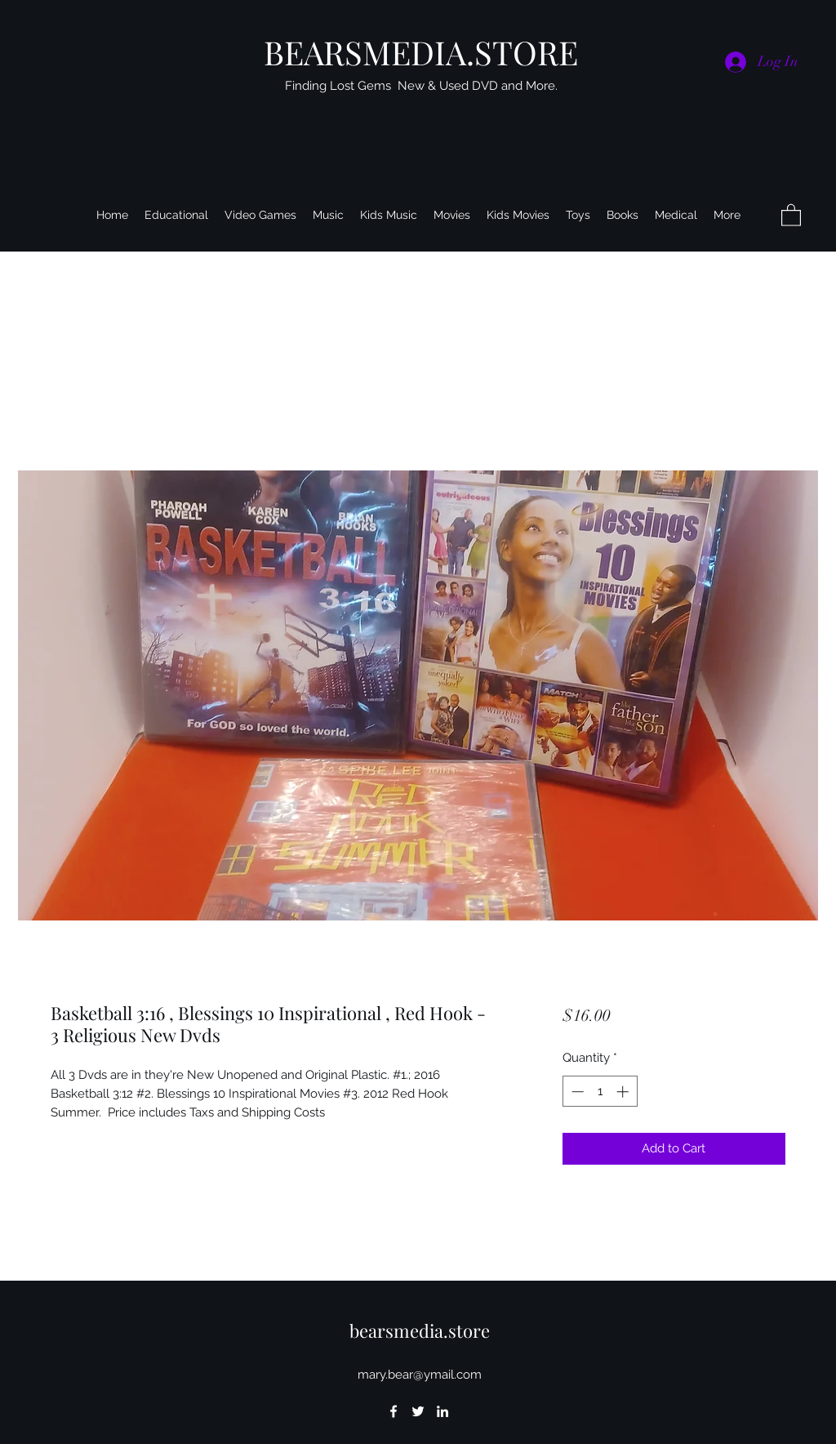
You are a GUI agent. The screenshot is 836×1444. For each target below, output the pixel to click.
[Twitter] (418, 1411)
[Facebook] (393, 1411)
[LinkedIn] (442, 1411)
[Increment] (624, 1091)
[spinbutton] (599, 1091)
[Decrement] (576, 1091)
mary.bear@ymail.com (420, 1374)
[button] (791, 214)
